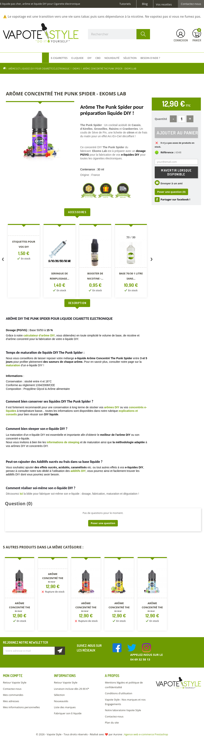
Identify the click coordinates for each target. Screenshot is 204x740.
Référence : (168, 152)
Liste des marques (65, 707)
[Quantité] (181, 118)
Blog (145, 4)
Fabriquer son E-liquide (67, 713)
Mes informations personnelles (21, 707)
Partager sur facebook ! (175, 199)
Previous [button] (3, 260)
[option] (24, 261)
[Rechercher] (119, 34)
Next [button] (152, 260)
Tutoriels (125, 4)
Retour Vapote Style (14, 682)
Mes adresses (11, 701)
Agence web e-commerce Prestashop (146, 734)
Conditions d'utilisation (118, 693)
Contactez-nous (191, 4)
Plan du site (112, 722)
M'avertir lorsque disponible (176, 172)
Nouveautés (61, 701)
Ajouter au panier (177, 132)
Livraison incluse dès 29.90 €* (71, 689)
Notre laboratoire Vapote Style (123, 710)
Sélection (59, 695)
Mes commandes (13, 695)
